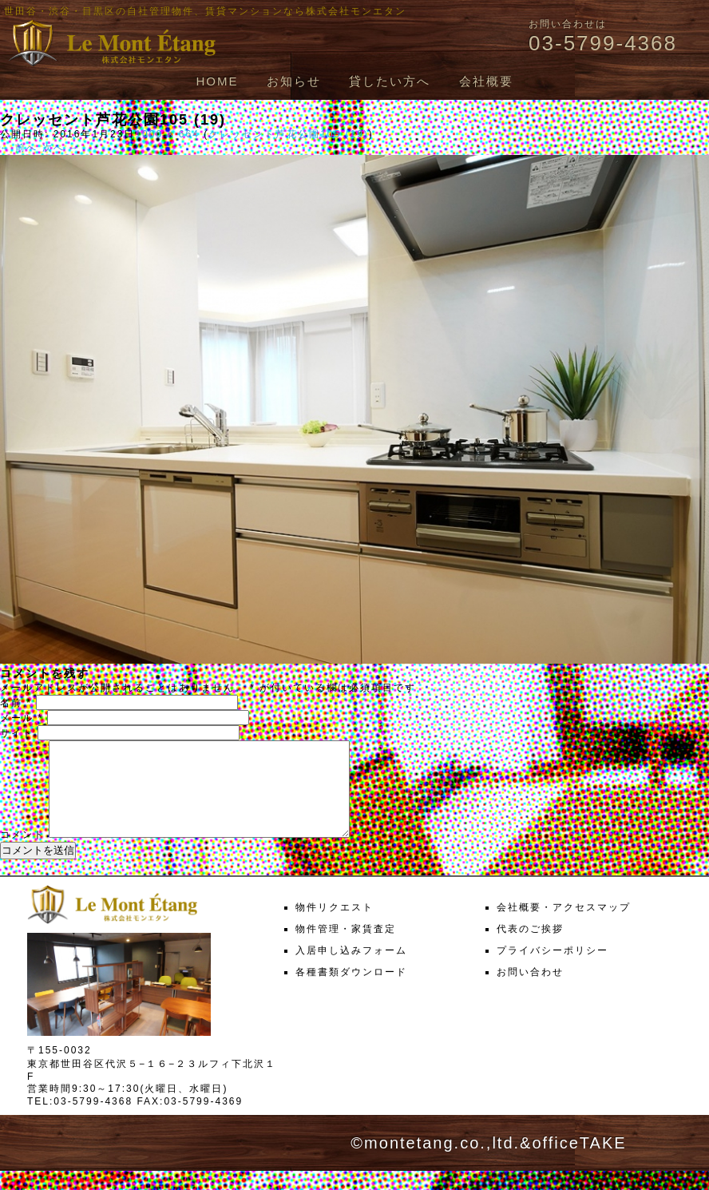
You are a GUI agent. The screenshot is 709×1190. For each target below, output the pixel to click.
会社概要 (486, 81)
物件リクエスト (334, 926)
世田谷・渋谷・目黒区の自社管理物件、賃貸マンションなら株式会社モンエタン (205, 11)
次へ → (61, 147)
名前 (16, 702)
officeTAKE (579, 1162)
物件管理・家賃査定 (345, 948)
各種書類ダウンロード (351, 991)
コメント (22, 853)
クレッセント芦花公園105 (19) (288, 134)
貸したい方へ (389, 81)
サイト (17, 733)
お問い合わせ (530, 991)
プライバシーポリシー (552, 969)
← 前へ (19, 147)
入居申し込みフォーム (351, 969)
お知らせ (294, 81)
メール (21, 718)
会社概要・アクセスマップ (564, 926)
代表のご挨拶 (530, 948)
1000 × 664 (167, 134)
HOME (217, 81)
